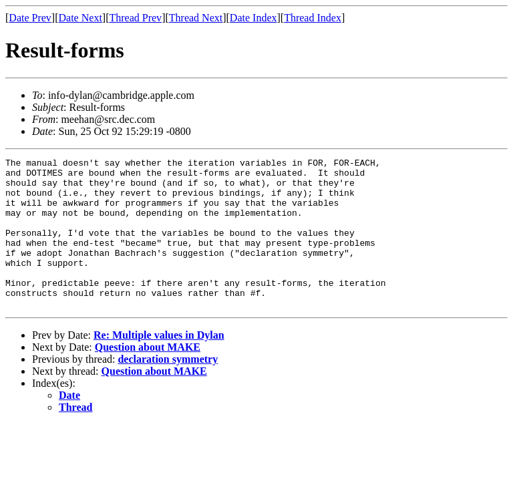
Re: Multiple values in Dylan (159, 365)
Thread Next (195, 17)
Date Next (80, 17)
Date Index (253, 17)
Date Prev (30, 17)
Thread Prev (135, 17)
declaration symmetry (168, 389)
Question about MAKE (147, 377)
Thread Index (312, 17)
